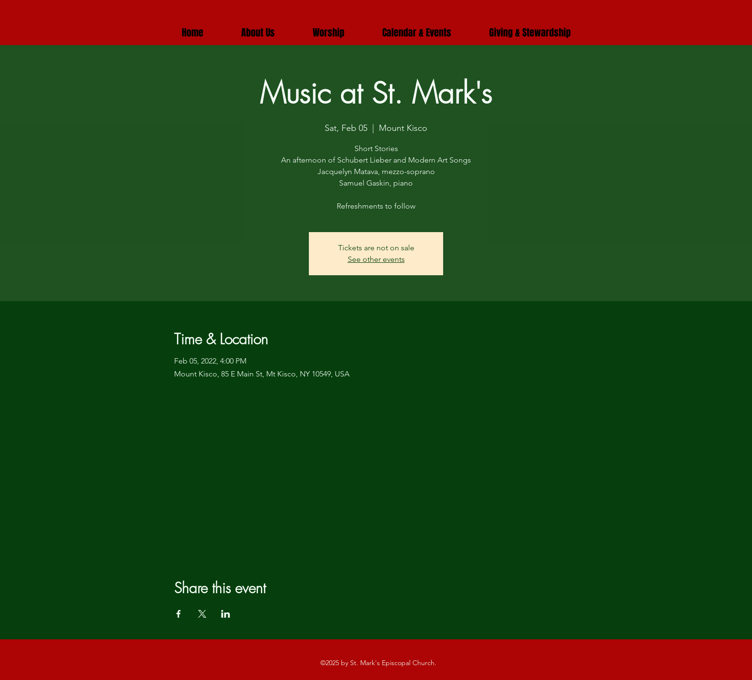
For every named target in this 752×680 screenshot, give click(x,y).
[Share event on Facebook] (178, 614)
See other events (376, 259)
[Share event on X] (202, 614)
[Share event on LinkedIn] (225, 614)
